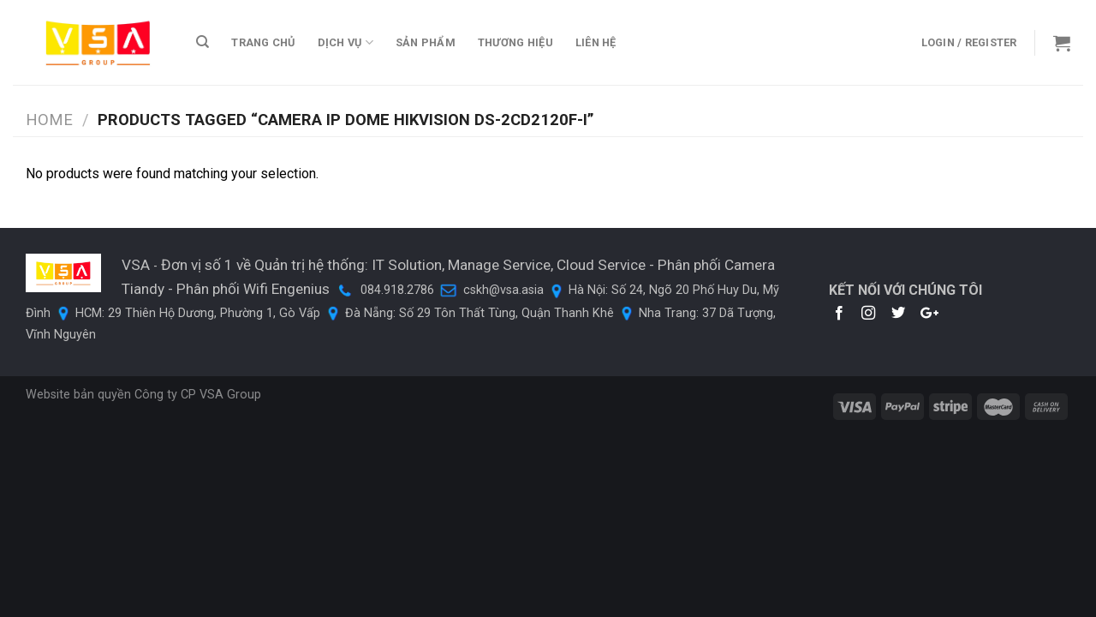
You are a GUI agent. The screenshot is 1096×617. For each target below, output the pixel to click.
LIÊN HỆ (595, 42)
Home (49, 120)
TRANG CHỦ (263, 42)
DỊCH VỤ (345, 42)
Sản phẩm (426, 42)
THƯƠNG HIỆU (515, 42)
